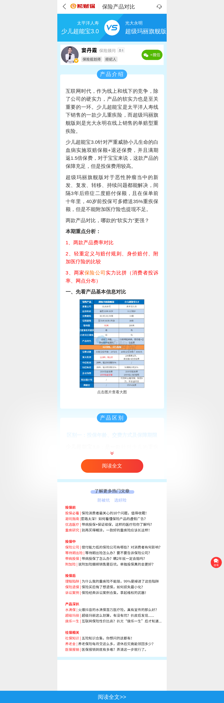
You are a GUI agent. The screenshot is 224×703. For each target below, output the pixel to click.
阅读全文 (112, 466)
